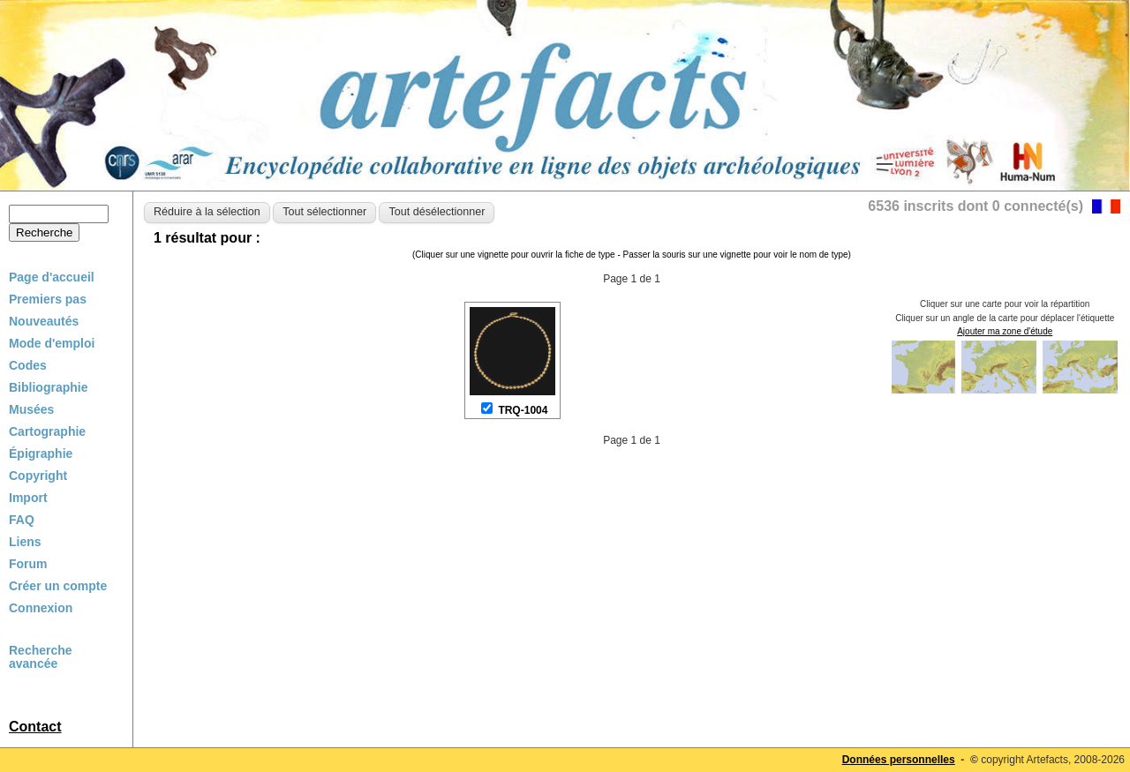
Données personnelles (898, 759)
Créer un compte (58, 586)
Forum (28, 564)
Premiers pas (48, 299)
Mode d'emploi (51, 343)
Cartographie (47, 431)
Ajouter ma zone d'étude (1004, 331)
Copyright (38, 475)
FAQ (21, 520)
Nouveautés (44, 321)
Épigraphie (40, 453)
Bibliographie (48, 387)
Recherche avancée (40, 657)
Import (28, 498)
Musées (31, 409)
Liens (25, 542)
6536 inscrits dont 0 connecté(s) (975, 206)
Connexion (40, 608)
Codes (28, 365)
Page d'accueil (51, 277)
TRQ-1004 (522, 410)
